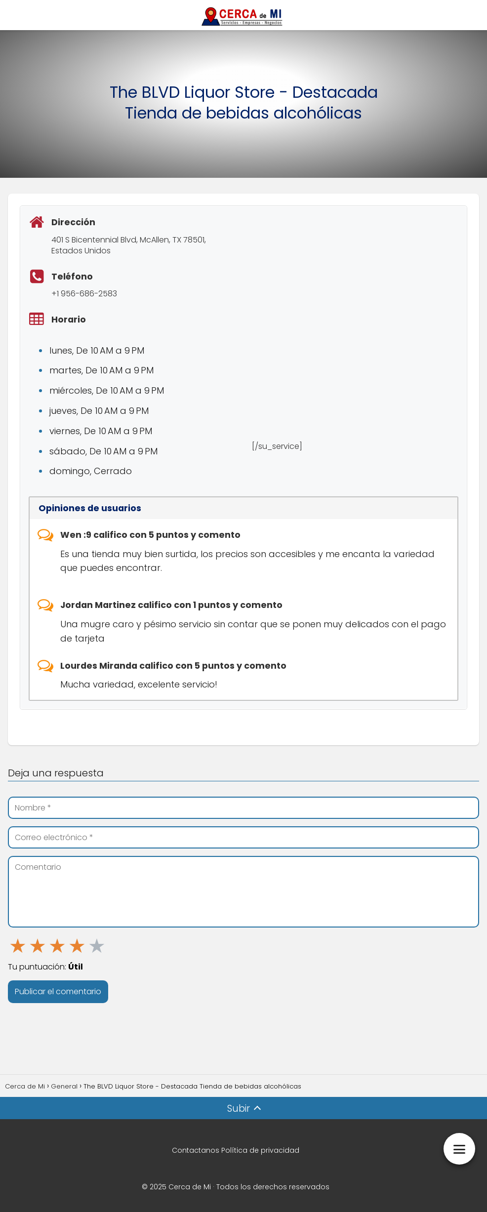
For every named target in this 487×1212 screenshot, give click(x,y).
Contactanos (195, 1150)
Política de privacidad (260, 1150)
